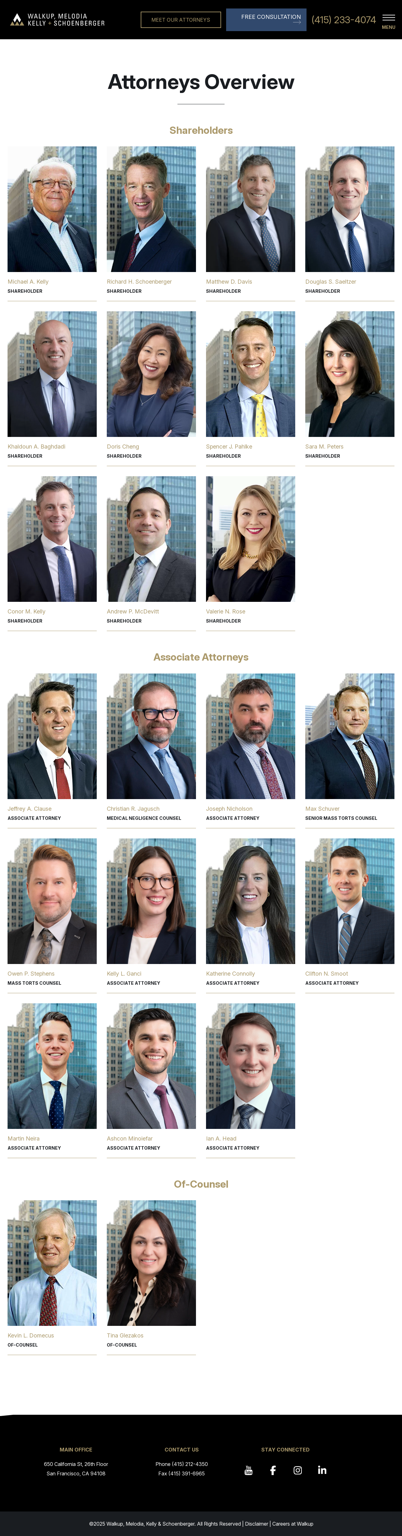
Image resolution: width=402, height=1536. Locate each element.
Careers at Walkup (292, 1524)
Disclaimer (256, 1524)
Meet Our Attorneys (180, 20)
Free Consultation (271, 17)
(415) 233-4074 (344, 20)
